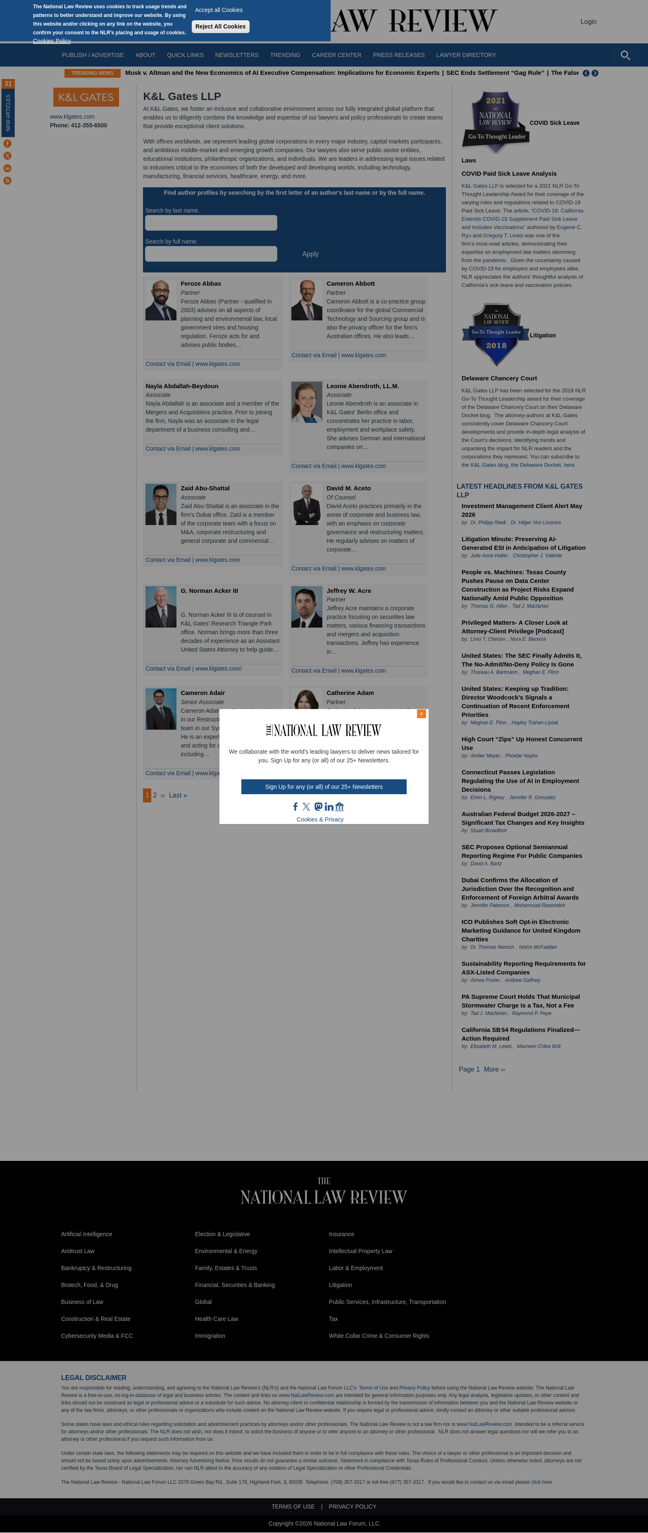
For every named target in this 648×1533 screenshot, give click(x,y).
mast (318, 806)
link (329, 806)
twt (307, 806)
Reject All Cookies (220, 26)
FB (296, 806)
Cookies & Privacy (320, 819)
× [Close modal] (421, 713)
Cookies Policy (52, 41)
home (339, 806)
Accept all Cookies (219, 10)
